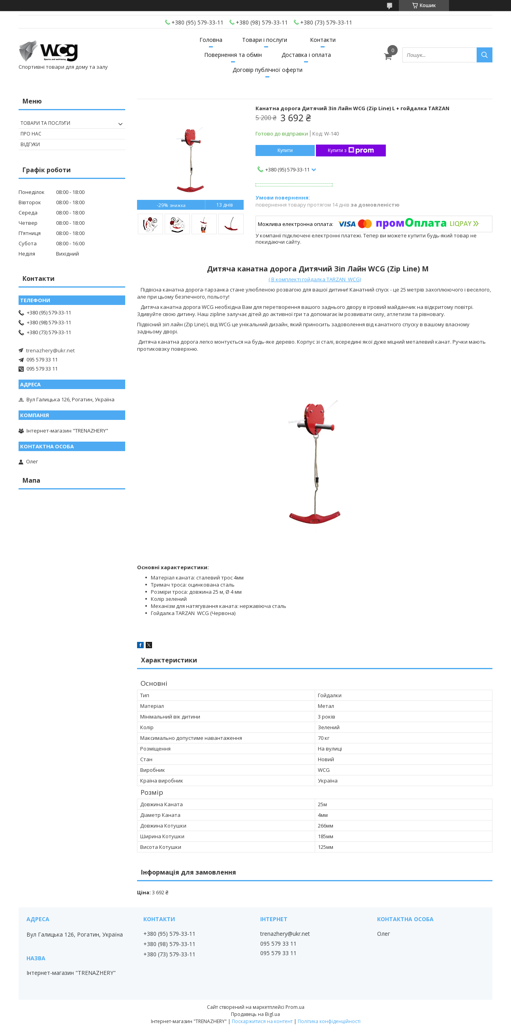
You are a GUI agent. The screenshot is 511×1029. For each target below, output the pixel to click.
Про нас (31, 133)
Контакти (323, 39)
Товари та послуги (45, 123)
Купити (285, 150)
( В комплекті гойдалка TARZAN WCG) (315, 279)
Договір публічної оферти (267, 69)
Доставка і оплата (306, 54)
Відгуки (30, 144)
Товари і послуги (264, 39)
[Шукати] (484, 54)
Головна (210, 39)
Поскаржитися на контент (262, 1021)
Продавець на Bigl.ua (255, 1014)
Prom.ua (295, 1007)
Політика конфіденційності (329, 1021)
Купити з (351, 150)
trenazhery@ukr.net (50, 350)
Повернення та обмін (233, 54)
